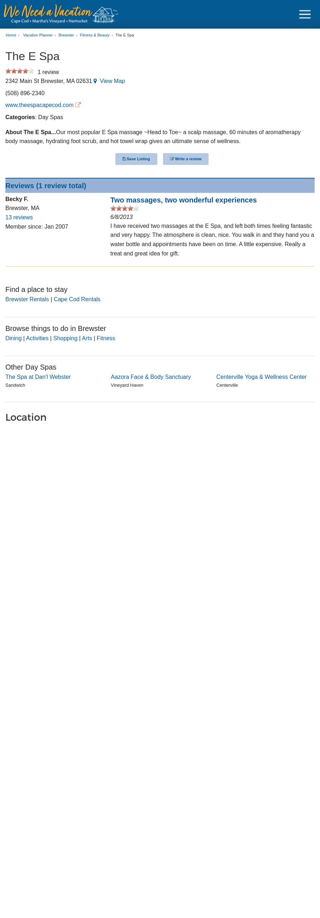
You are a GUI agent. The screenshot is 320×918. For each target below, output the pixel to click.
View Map (112, 81)
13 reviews (19, 217)
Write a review (186, 159)
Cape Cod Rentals (77, 299)
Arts (87, 338)
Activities (37, 338)
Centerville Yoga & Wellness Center (261, 377)
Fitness (106, 338)
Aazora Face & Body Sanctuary (151, 377)
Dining (13, 338)
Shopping (65, 338)
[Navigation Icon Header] (305, 14)
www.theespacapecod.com (39, 105)
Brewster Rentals (27, 299)
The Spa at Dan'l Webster (38, 377)
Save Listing (136, 159)
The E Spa (124, 35)
